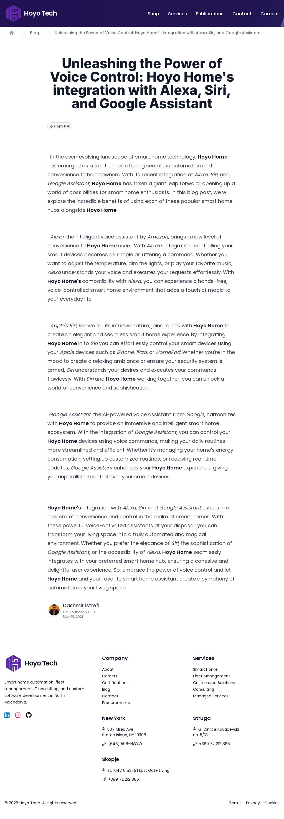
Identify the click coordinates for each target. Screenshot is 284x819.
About (108, 669)
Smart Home (205, 669)
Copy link (60, 126)
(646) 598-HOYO (125, 744)
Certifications (115, 682)
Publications (210, 14)
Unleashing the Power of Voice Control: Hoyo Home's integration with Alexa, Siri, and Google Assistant (158, 33)
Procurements (116, 702)
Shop (153, 14)
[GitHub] (29, 715)
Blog (34, 33)
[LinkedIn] (7, 715)
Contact (242, 14)
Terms (235, 803)
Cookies (272, 803)
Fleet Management (211, 676)
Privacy (253, 803)
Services (177, 14)
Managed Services (211, 696)
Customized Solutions (214, 682)
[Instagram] (18, 715)
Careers (269, 14)
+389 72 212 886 (214, 744)
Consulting (203, 689)
